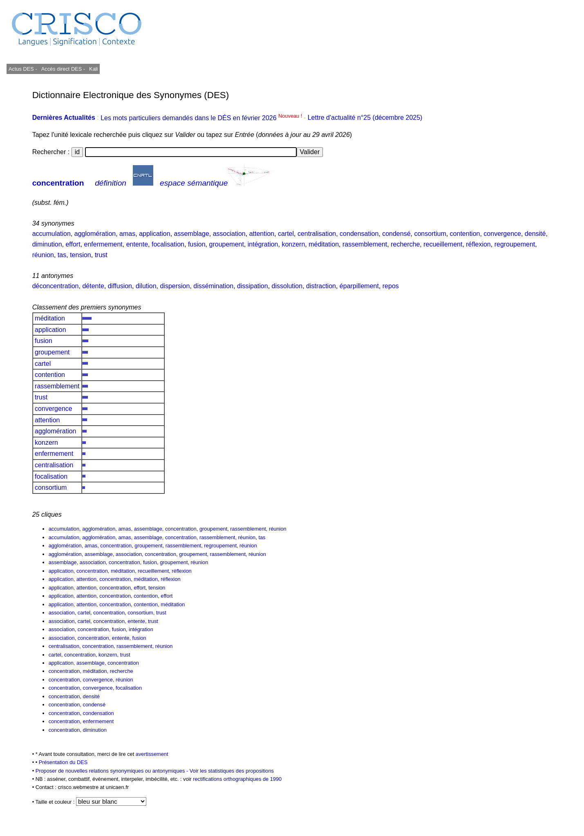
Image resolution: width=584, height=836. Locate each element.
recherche (405, 244)
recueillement (442, 244)
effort (72, 244)
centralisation (317, 233)
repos (391, 285)
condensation (359, 233)
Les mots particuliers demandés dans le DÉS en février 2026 (202, 117)
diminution (47, 244)
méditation (324, 244)
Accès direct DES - (63, 69)
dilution (146, 285)
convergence (502, 233)
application (154, 233)
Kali (93, 69)
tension (80, 254)
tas (62, 254)
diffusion (120, 285)
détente (93, 285)
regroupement (514, 244)
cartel (286, 233)
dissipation (252, 285)
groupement (226, 244)
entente (137, 244)
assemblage (191, 233)
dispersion (175, 285)
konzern (293, 244)
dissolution (287, 285)
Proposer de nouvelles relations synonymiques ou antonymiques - (113, 771)
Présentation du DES (63, 762)
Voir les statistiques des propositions (232, 771)
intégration (263, 244)
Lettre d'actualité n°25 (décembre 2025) (365, 117)
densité (535, 233)
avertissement (152, 754)
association (229, 233)
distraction (321, 285)
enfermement (103, 244)
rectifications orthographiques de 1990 (237, 779)
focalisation (168, 244)
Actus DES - (23, 69)
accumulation (51, 233)
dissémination (213, 285)
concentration (58, 183)
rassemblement (364, 244)
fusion (197, 244)
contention (465, 233)
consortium (430, 233)
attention (261, 233)
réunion (43, 254)
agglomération (95, 233)
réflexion (478, 244)
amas (127, 233)
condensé (396, 233)
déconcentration (55, 285)
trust (101, 254)
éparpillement (359, 285)
